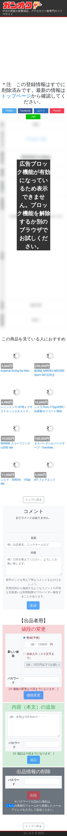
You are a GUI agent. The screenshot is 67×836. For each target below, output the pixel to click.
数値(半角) (33, 637)
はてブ (41, 110)
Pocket (57, 110)
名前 (33, 537)
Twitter (9, 110)
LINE (33, 116)
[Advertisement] (32, 49)
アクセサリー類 (35, 139)
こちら (10, 805)
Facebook (25, 110)
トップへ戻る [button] (33, 499)
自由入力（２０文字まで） (40, 656)
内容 (33, 552)
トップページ (16, 96)
